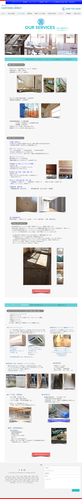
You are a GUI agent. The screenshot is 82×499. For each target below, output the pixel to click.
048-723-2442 (73, 8)
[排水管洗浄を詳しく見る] (59, 420)
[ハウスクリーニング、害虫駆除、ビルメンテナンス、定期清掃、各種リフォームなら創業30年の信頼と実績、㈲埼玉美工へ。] (44, 2)
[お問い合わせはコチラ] (41, 291)
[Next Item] (53, 266)
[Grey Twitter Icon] (22, 470)
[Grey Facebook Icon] (19, 470)
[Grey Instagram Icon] (24, 470)
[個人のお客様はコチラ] (62, 30)
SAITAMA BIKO (20, 472)
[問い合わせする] (75, 490)
